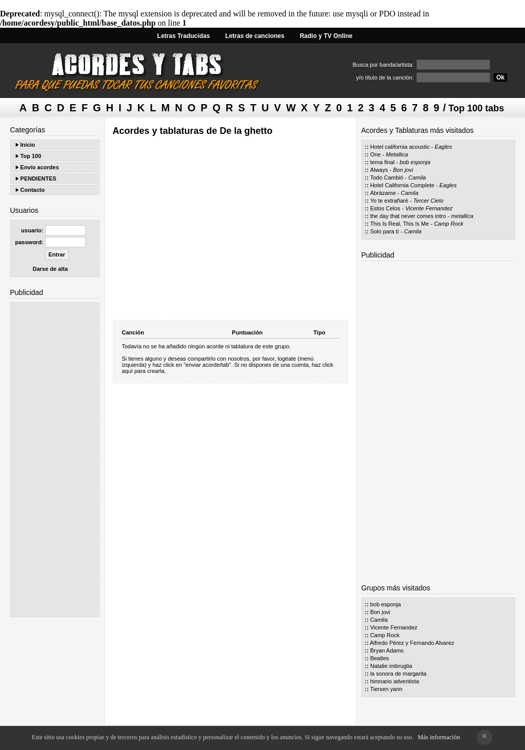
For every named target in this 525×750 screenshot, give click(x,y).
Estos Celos (385, 208)
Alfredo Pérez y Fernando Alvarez (412, 643)
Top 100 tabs (476, 108)
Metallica (397, 154)
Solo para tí (384, 231)
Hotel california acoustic (400, 147)
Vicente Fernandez (428, 208)
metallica (462, 216)
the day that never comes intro (408, 216)
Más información (439, 737)
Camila (417, 177)
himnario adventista (394, 681)
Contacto (33, 190)
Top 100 (31, 156)
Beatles (379, 658)
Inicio (28, 145)
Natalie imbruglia (391, 666)
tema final (382, 162)
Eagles (443, 147)
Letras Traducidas (183, 36)
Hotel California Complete (402, 185)
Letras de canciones (254, 36)
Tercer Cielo (428, 201)
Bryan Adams (386, 650)
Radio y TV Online (326, 36)
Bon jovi (403, 170)
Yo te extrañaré (389, 201)
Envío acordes (40, 167)
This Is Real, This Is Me (399, 224)
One (375, 154)
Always (379, 170)
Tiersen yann (386, 689)
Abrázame (383, 193)
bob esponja (414, 162)
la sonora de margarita (398, 673)
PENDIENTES (38, 178)
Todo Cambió (386, 177)
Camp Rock (448, 224)
